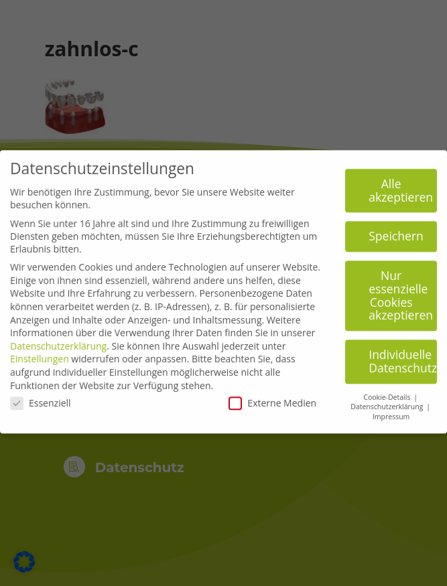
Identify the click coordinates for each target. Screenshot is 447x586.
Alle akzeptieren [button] (401, 185)
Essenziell (40, 397)
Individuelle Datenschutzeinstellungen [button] (403, 355)
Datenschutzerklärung (58, 340)
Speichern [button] (396, 230)
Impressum (391, 411)
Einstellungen (39, 353)
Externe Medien (272, 397)
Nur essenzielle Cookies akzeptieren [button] (401, 289)
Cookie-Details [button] (387, 391)
